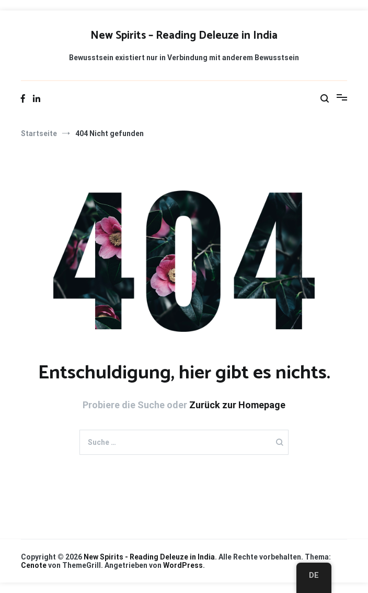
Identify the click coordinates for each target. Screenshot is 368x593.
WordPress (183, 565)
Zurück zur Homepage (237, 404)
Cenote (34, 565)
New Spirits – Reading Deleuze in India (184, 35)
